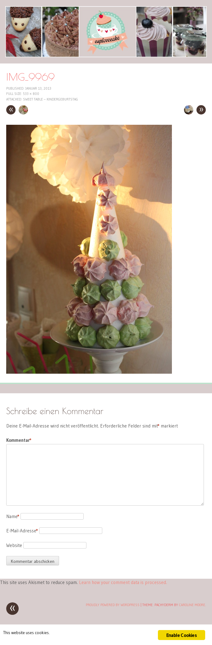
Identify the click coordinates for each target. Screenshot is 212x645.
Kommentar (18, 440)
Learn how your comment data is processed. (123, 582)
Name (12, 516)
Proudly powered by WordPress (113, 605)
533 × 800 (31, 93)
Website (14, 545)
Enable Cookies (181, 635)
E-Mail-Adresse (22, 531)
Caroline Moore (192, 605)
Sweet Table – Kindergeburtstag (50, 99)
